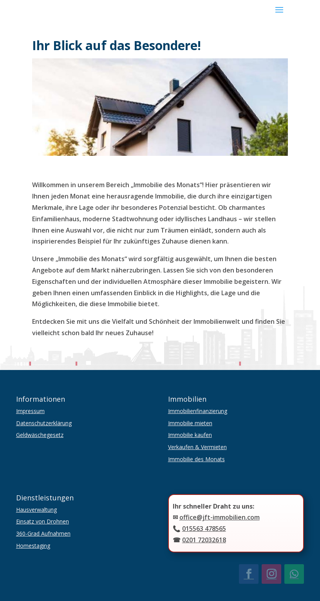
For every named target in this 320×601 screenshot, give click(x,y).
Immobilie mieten (190, 423)
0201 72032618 (204, 540)
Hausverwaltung (36, 509)
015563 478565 (204, 528)
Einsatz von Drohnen (42, 521)
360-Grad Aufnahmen (43, 533)
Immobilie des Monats (196, 459)
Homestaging (33, 545)
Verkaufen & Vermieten (197, 447)
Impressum (30, 411)
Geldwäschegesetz (39, 435)
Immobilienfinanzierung (197, 411)
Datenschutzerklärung (44, 423)
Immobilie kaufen (190, 435)
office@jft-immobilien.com (219, 517)
